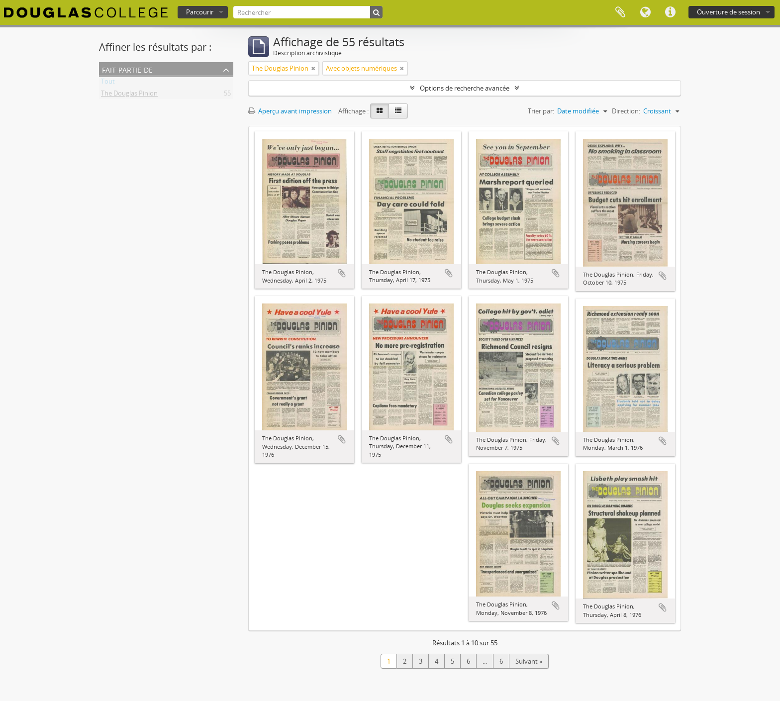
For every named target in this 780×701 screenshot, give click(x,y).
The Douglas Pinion (129, 95)
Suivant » (528, 661)
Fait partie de (127, 69)
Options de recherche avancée (464, 88)
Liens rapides (670, 12)
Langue (645, 12)
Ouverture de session (728, 11)
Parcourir (199, 11)
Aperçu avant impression (290, 110)
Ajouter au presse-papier (342, 273)
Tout (108, 83)
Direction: (626, 110)
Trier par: (541, 110)
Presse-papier (620, 12)
